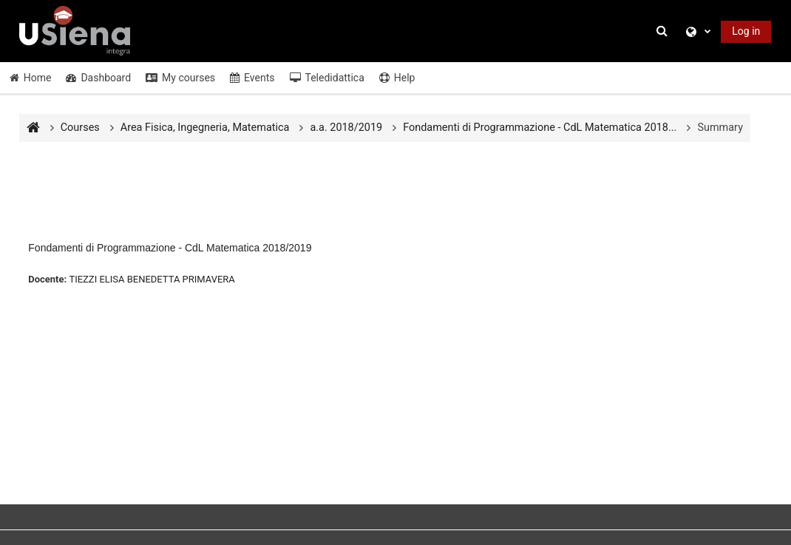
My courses (180, 78)
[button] (664, 31)
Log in (746, 31)
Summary (720, 127)
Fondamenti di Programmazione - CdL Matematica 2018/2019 (169, 248)
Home (31, 78)
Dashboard (98, 78)
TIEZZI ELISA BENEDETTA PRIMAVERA (151, 279)
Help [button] (397, 78)
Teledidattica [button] (327, 78)
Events (252, 78)
